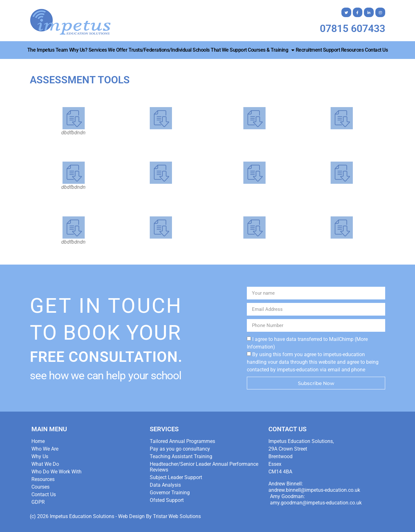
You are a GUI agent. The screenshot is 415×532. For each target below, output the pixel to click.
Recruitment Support (318, 50)
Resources (352, 50)
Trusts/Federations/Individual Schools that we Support (187, 50)
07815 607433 (352, 28)
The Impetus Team (47, 50)
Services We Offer (108, 50)
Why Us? (78, 50)
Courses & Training (271, 50)
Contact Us (376, 50)
